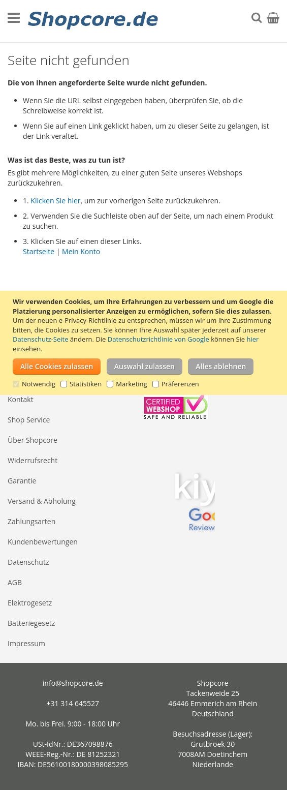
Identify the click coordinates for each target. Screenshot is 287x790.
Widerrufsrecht (32, 460)
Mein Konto (81, 251)
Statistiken (86, 383)
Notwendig (38, 383)
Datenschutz (28, 562)
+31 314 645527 (73, 703)
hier (252, 339)
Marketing (131, 383)
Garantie (22, 480)
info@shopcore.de (73, 683)
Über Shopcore (32, 440)
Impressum (26, 643)
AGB (15, 582)
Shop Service (29, 419)
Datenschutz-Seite (40, 339)
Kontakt (21, 399)
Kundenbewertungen (43, 541)
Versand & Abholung (42, 501)
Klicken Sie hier (55, 200)
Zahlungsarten (31, 521)
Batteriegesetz (31, 623)
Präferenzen (180, 383)
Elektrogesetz (30, 602)
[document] (145, 343)
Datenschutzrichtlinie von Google (158, 339)
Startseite (38, 251)
